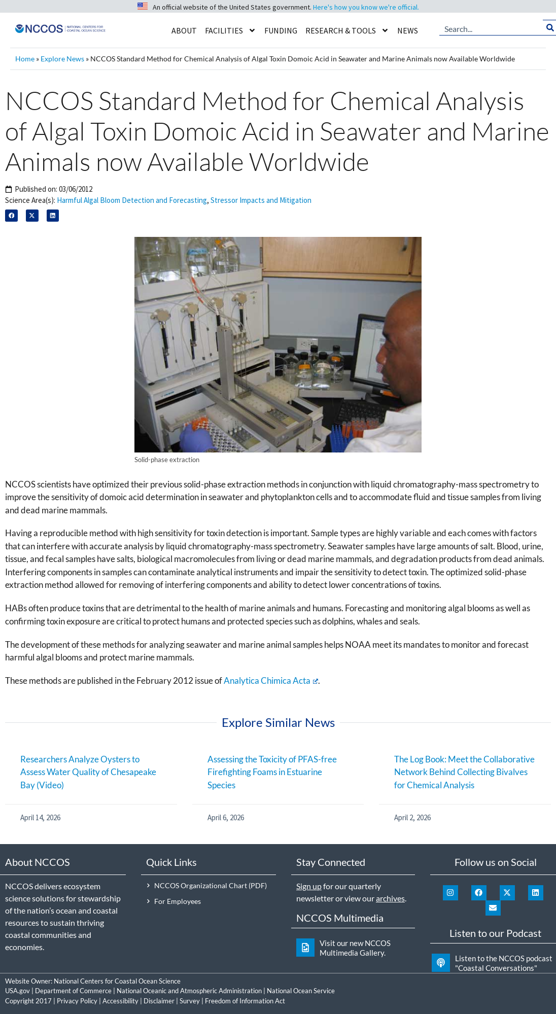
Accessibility (120, 1001)
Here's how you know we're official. (366, 7)
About (184, 30)
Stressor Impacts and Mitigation (261, 200)
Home (24, 58)
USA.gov (17, 991)
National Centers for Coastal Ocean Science (117, 981)
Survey (190, 1001)
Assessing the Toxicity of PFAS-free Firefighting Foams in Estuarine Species (272, 772)
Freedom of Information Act (245, 1001)
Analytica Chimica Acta (271, 680)
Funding (280, 30)
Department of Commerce (73, 991)
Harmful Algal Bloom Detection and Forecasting (132, 200)
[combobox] (491, 28)
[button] (11, 215)
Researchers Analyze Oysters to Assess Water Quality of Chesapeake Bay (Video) (88, 772)
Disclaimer (159, 1001)
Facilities (230, 30)
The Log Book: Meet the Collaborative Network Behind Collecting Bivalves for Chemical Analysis (464, 772)
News (407, 30)
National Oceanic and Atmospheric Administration (189, 991)
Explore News (62, 58)
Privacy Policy (77, 1001)
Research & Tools (347, 30)
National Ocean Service (301, 991)
